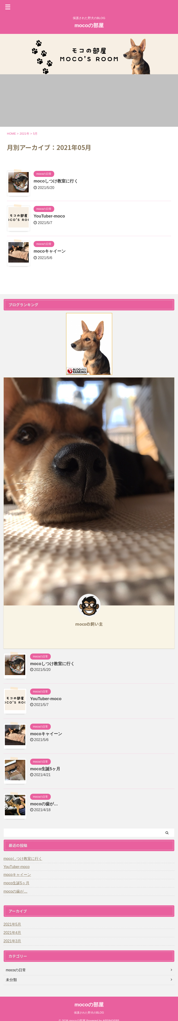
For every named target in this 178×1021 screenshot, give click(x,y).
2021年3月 (12, 941)
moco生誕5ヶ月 (45, 769)
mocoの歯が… (44, 804)
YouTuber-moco (49, 216)
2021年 (24, 133)
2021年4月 (12, 933)
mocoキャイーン (50, 251)
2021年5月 (12, 924)
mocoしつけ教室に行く (56, 181)
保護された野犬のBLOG (89, 1012)
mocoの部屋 (89, 25)
